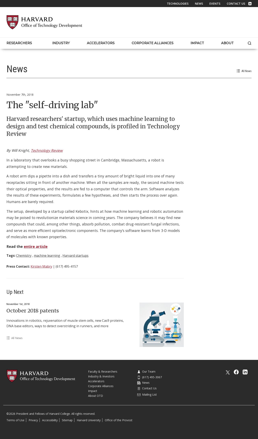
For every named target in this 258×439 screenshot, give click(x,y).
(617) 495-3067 (149, 377)
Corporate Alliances (100, 386)
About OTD (95, 396)
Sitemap (67, 420)
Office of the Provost (118, 420)
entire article (36, 246)
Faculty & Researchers (102, 371)
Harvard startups (75, 255)
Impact (92, 391)
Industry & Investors (101, 376)
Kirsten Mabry (41, 266)
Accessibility (50, 420)
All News (244, 71)
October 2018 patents (32, 310)
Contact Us (236, 3)
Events (214, 3)
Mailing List (147, 394)
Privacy (33, 420)
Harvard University (89, 420)
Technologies (177, 3)
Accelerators (96, 381)
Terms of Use (15, 420)
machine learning (47, 255)
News (199, 3)
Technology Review (47, 150)
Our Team (146, 371)
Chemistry (23, 255)
